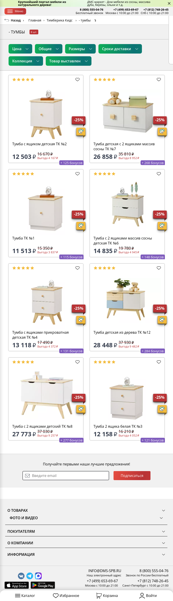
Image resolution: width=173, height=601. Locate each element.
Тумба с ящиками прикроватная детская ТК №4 (40, 346)
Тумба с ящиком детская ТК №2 (39, 155)
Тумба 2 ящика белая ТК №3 (117, 437)
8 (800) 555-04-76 (91, 9)
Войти (148, 596)
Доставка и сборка (44, 11)
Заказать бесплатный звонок (145, 21)
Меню (15, 11)
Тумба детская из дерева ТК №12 (121, 343)
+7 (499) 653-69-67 (125, 9)
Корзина (107, 596)
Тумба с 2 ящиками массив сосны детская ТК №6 (122, 252)
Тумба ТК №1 (23, 249)
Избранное (66, 596)
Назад (16, 31)
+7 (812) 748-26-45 (155, 9)
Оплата (66, 11)
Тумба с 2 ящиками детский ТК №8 (42, 437)
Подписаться (132, 486)
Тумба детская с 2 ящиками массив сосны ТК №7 (124, 158)
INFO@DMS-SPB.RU (104, 570)
